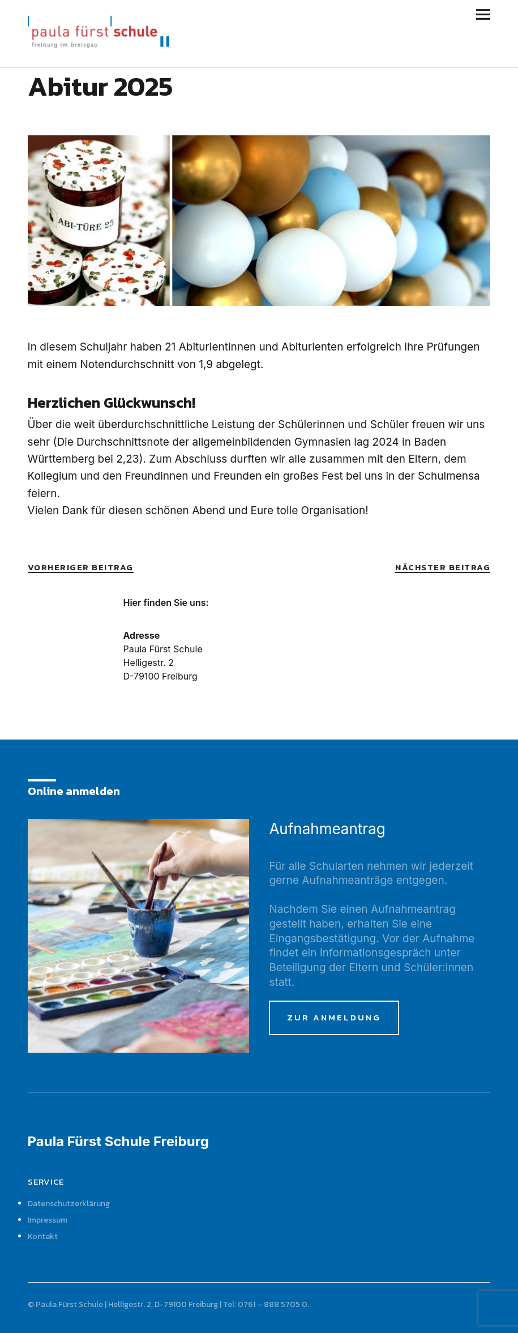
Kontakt (43, 1236)
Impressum (47, 1220)
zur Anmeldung (334, 1017)
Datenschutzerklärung (69, 1204)
